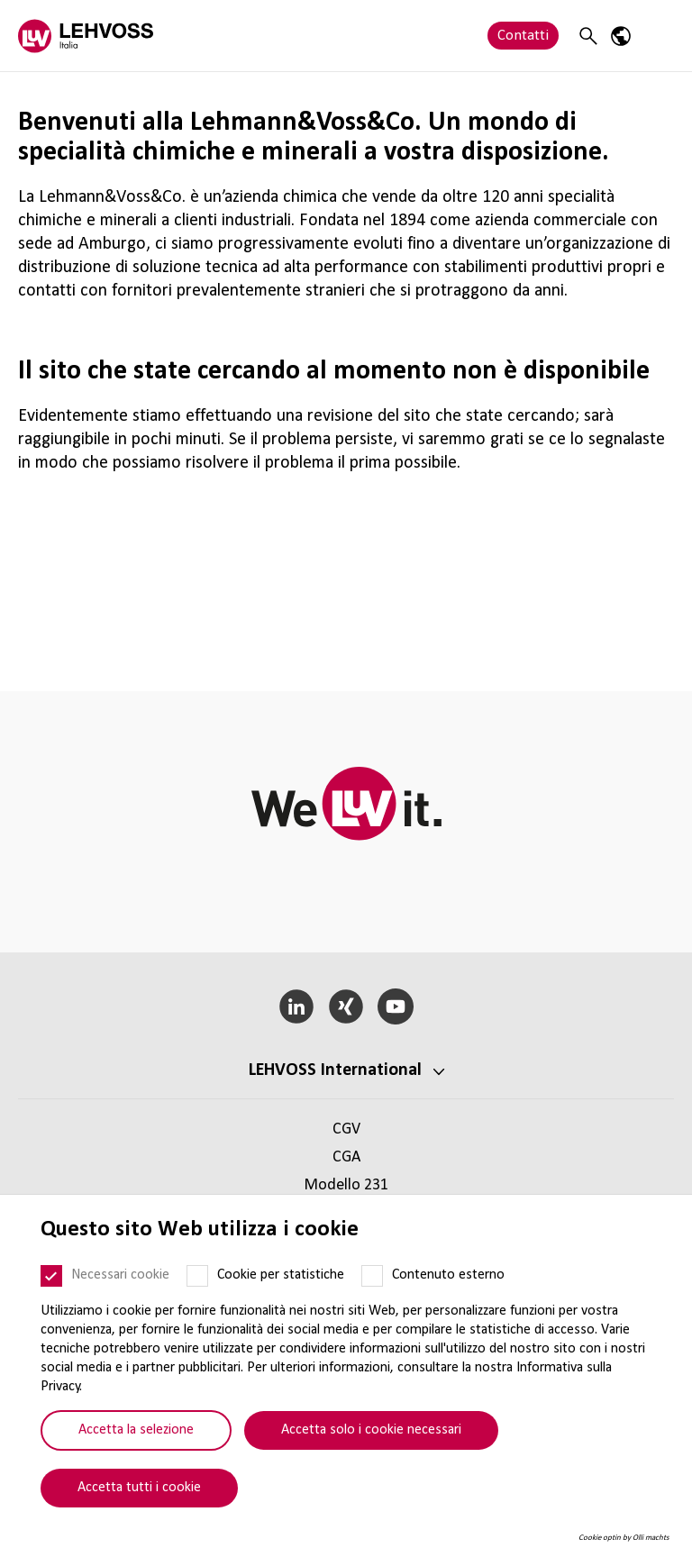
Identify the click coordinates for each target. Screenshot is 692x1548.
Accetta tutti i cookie (139, 1487)
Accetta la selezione (136, 1430)
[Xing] (346, 1006)
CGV (346, 1129)
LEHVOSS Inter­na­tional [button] (335, 1070)
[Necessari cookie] (51, 1276)
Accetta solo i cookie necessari (371, 1430)
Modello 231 (346, 1185)
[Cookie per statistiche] (197, 1276)
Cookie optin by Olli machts (623, 1538)
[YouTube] (395, 1006)
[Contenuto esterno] (372, 1276)
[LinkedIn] (297, 1006)
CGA (346, 1157)
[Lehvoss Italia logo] (85, 35)
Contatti (523, 35)
